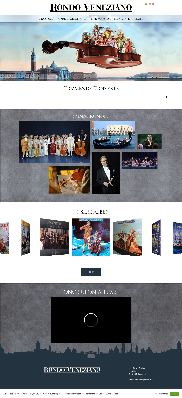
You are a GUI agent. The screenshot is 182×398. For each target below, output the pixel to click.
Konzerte (122, 19)
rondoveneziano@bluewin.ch (141, 379)
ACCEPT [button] (174, 393)
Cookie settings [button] (161, 394)
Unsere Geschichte (73, 19)
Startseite (47, 19)
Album (137, 19)
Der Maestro (101, 19)
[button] (162, 242)
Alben (91, 271)
